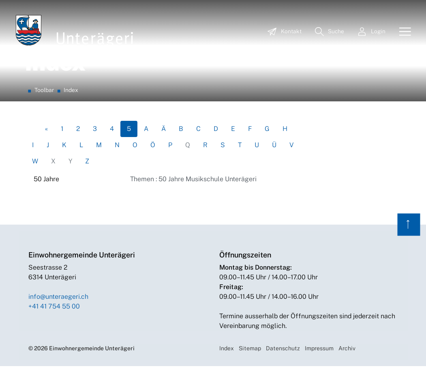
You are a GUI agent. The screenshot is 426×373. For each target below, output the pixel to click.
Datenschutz (283, 355)
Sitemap (250, 355)
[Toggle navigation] (402, 32)
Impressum (319, 355)
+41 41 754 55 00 (54, 313)
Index (226, 355)
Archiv (346, 355)
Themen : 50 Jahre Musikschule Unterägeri (193, 186)
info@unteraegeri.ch (58, 303)
